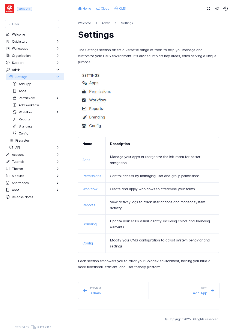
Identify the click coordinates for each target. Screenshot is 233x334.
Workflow (90, 189)
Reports (89, 205)
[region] (32, 175)
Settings (127, 23)
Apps (86, 160)
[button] (217, 8)
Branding (90, 224)
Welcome (84, 23)
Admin (106, 23)
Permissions (92, 176)
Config (88, 243)
